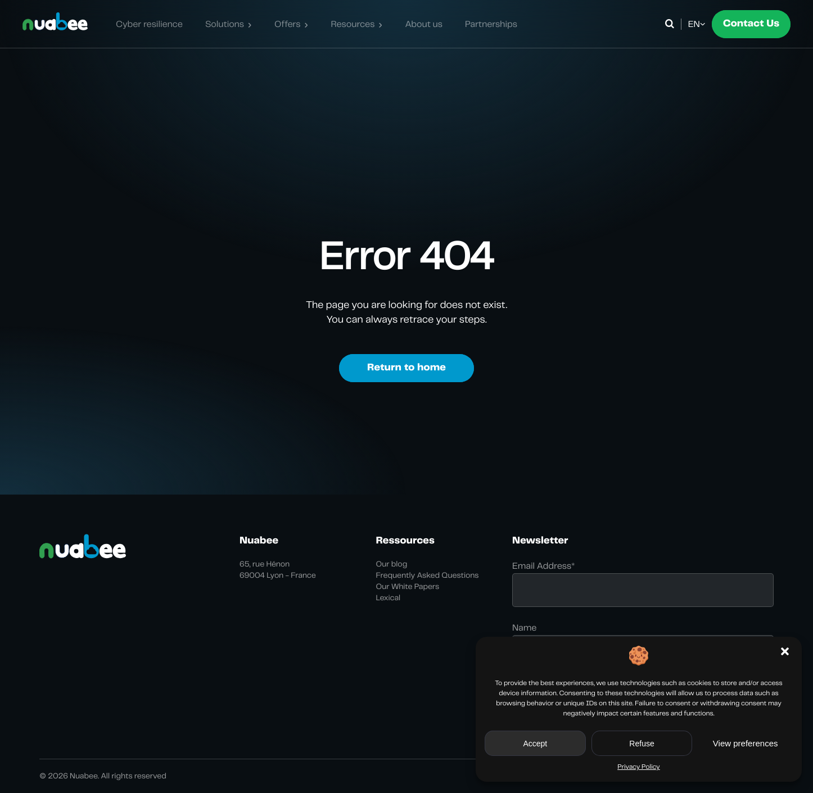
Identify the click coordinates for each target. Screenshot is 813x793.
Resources (352, 24)
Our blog (392, 564)
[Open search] (671, 24)
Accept (535, 743)
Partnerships (491, 24)
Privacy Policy (638, 766)
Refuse (641, 743)
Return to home (406, 368)
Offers (287, 24)
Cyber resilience (149, 24)
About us (424, 24)
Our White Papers (408, 587)
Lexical (388, 598)
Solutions (224, 24)
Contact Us (751, 24)
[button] (785, 651)
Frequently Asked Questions (427, 575)
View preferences (745, 743)
